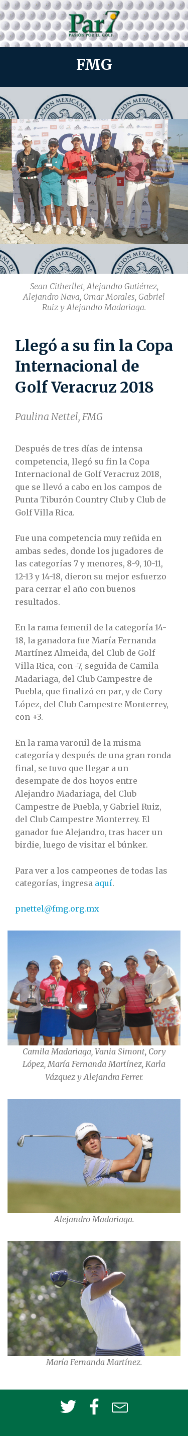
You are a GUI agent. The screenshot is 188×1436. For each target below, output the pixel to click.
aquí (103, 883)
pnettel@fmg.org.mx (57, 909)
